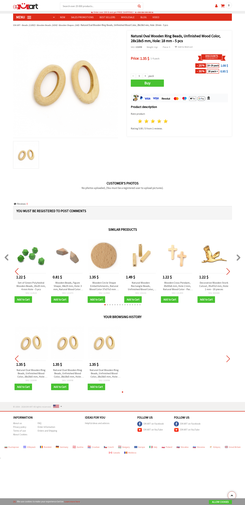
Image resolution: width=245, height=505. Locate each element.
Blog (143, 17)
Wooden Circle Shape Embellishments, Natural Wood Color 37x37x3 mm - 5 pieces (104, 286)
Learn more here (73, 501)
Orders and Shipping (47, 431)
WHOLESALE (128, 17)
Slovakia (182, 448)
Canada (114, 453)
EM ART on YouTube (150, 430)
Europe (139, 448)
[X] (14, 501)
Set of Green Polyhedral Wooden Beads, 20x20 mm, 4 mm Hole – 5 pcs (31, 286)
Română (45, 448)
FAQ (39, 424)
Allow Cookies (220, 502)
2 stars (146, 121)
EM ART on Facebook (150, 425)
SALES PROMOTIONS (82, 17)
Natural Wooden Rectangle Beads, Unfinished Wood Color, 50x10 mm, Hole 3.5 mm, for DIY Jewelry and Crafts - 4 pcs (141, 286)
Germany (62, 448)
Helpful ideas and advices (97, 424)
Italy (153, 448)
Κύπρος (214, 448)
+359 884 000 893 (144, 12)
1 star (140, 121)
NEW (62, 17)
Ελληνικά (29, 448)
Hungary (124, 448)
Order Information (46, 428)
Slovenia (199, 448)
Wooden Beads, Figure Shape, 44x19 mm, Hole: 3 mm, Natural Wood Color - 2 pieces (67, 286)
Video (155, 17)
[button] (105, 305)
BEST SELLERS (107, 17)
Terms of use (19, 431)
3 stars (153, 121)
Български (11, 448)
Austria (78, 448)
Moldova (130, 453)
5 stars (165, 121)
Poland (167, 448)
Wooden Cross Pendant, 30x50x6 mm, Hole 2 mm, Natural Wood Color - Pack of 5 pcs (177, 286)
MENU (23, 17)
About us (17, 424)
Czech (109, 448)
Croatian (94, 448)
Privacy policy (19, 428)
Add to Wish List (184, 47)
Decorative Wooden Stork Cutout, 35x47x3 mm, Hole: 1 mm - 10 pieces (214, 286)
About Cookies (20, 435)
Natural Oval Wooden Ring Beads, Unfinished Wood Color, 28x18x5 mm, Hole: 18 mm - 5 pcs (31, 374)
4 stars (159, 121)
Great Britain (233, 448)
